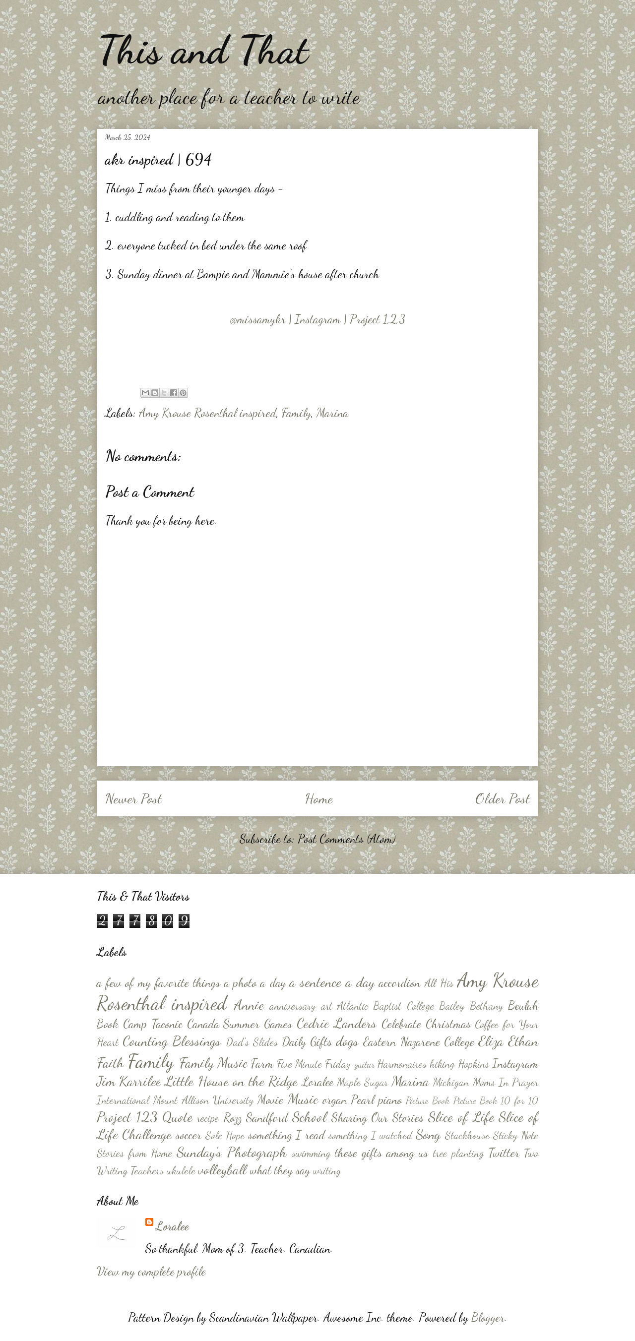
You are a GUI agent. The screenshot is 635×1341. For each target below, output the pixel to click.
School (309, 1116)
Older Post (502, 798)
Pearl (362, 1100)
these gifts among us (381, 1153)
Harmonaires (402, 1063)
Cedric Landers (337, 1023)
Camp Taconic (153, 1024)
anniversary (292, 1005)
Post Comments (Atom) (346, 839)
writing (327, 1170)
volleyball (222, 1169)
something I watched (370, 1135)
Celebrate (401, 1024)
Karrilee (140, 1081)
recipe (208, 1117)
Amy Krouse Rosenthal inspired (207, 413)
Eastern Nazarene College (418, 1042)
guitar (364, 1064)
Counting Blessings (172, 1041)
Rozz (232, 1117)
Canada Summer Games (240, 1024)
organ (334, 1100)
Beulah (523, 1005)
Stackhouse (467, 1135)
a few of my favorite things (158, 982)
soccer (188, 1135)
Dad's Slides (252, 1042)
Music (303, 1099)
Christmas (448, 1024)
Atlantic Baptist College (385, 1005)
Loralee (317, 1082)
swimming (311, 1153)
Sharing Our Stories (377, 1117)
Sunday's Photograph (231, 1152)
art (326, 1005)
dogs (347, 1041)
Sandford (267, 1117)
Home (319, 798)
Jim (106, 1081)
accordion (399, 982)
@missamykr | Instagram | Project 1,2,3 (317, 319)
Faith (110, 1062)
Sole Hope (225, 1135)
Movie (270, 1100)
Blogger (488, 1317)
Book (108, 1024)
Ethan (523, 1041)
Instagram (515, 1063)
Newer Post (133, 798)
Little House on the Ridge (231, 1081)
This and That (202, 49)
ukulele (181, 1170)
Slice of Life (461, 1116)
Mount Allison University (203, 1100)
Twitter (503, 1153)
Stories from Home (134, 1153)
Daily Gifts (307, 1042)
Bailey (451, 1005)
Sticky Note (515, 1135)
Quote (177, 1116)
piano (390, 1100)
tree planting (458, 1153)
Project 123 (127, 1116)
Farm (262, 1063)
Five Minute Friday (314, 1063)
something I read (286, 1135)
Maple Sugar (362, 1082)
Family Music (213, 1062)
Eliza (491, 1041)
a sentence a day (332, 982)
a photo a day (255, 982)
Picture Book (427, 1100)
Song (428, 1134)
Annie (249, 1004)
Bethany (486, 1005)
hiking (442, 1063)
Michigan (451, 1082)
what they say (280, 1170)
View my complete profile (151, 1271)
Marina (332, 413)
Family (296, 413)
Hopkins (473, 1063)
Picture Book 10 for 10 (495, 1100)
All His (439, 982)
